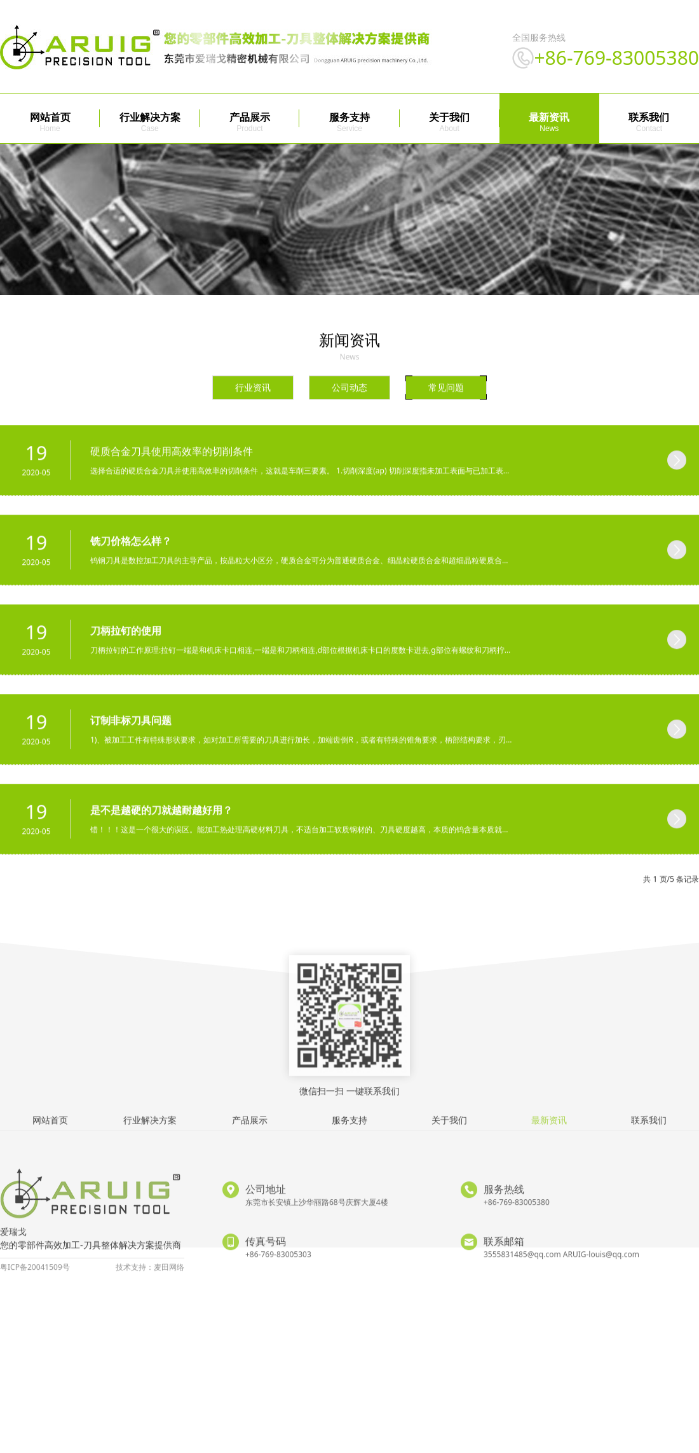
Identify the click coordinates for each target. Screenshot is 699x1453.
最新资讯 (549, 117)
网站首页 (50, 117)
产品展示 (249, 117)
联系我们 (648, 117)
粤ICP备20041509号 (35, 1296)
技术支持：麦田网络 (150, 1296)
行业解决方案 (149, 117)
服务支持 (349, 117)
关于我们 (449, 117)
